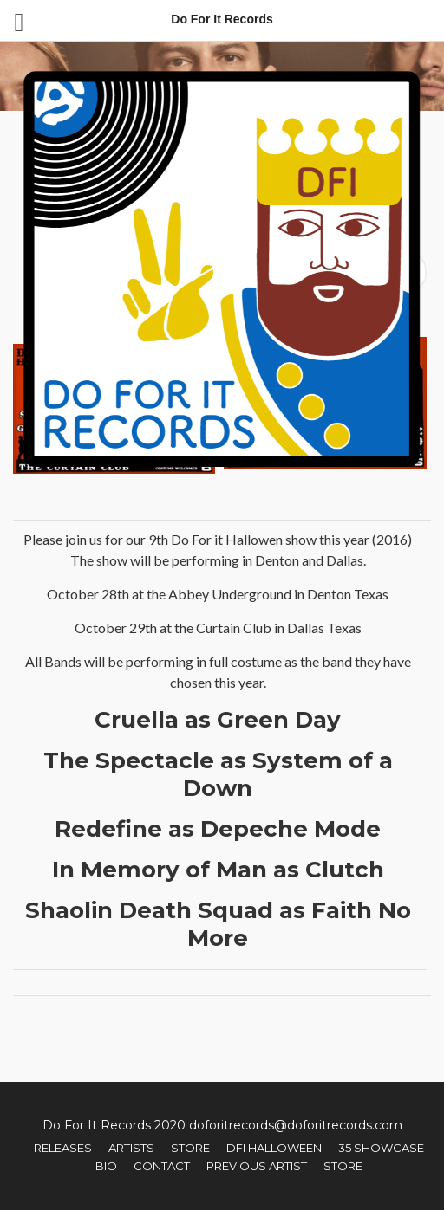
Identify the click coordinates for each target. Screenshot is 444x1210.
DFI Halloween (274, 1148)
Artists (131, 1148)
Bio (106, 1166)
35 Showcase (381, 1148)
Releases (63, 1148)
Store (190, 1148)
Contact (162, 1166)
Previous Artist (256, 1166)
